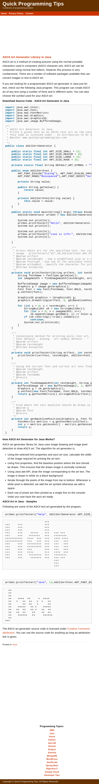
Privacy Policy (16, 13)
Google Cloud (52, 772)
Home (4, 13)
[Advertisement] (49, 34)
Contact (29, 13)
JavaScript (52, 762)
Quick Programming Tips (33, 4)
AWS (52, 730)
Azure (52, 736)
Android (52, 753)
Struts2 (52, 746)
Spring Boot (52, 765)
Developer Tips (52, 775)
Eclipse (52, 749)
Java (15, 644)
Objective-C (52, 769)
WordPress (52, 759)
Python (52, 740)
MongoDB (52, 756)
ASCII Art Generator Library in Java (27, 57)
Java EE (52, 743)
